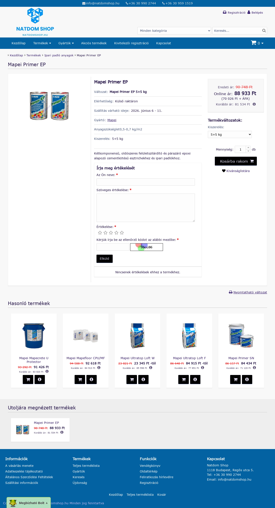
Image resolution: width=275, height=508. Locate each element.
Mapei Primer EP (46, 423)
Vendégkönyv (150, 465)
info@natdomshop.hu (102, 3)
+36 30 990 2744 (142, 3)
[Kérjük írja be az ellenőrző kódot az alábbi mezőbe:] (112, 247)
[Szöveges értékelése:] (145, 208)
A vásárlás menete (19, 465)
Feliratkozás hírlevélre (156, 477)
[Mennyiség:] (242, 149)
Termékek (40, 43)
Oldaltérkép (149, 471)
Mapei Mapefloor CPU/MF (86, 358)
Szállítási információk (21, 483)
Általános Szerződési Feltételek (29, 477)
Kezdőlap (19, 43)
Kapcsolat (163, 43)
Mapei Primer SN (241, 358)
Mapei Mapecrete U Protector (33, 360)
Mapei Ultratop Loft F (189, 358)
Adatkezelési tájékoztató (24, 471)
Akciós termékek (94, 43)
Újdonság (80, 483)
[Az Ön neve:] (145, 182)
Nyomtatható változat (250, 292)
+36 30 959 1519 (179, 3)
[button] (104, 259)
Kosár (161, 494)
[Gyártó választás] (174, 30)
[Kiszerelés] (230, 134)
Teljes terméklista (86, 465)
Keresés (78, 477)
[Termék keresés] (239, 30)
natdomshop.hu (56, 503)
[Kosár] (258, 43)
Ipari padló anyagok (59, 55)
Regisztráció (149, 483)
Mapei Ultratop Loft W (138, 358)
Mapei (111, 120)
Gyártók (64, 43)
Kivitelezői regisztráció (131, 43)
